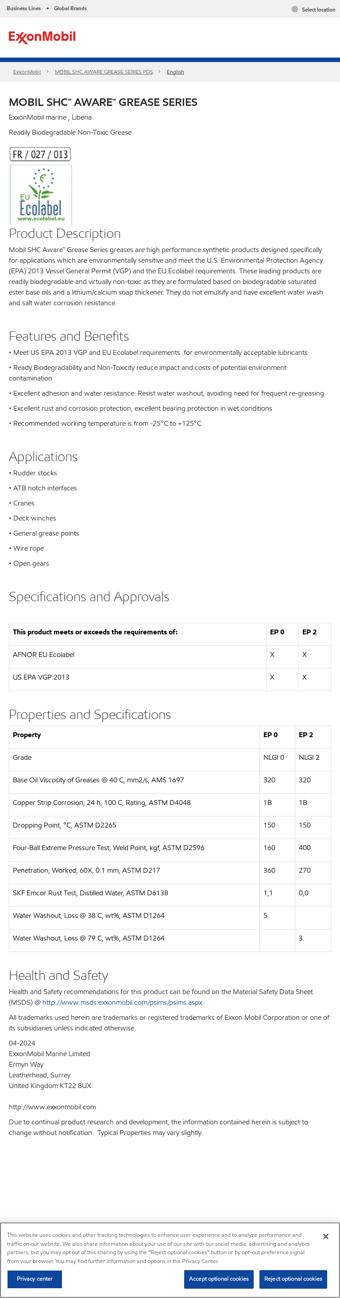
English (175, 71)
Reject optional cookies (293, 1279)
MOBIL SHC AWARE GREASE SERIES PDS (104, 71)
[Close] (326, 1236)
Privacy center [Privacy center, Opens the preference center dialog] (35, 1279)
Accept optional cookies (219, 1279)
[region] (170, 1260)
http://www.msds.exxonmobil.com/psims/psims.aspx (122, 1002)
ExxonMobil (27, 71)
